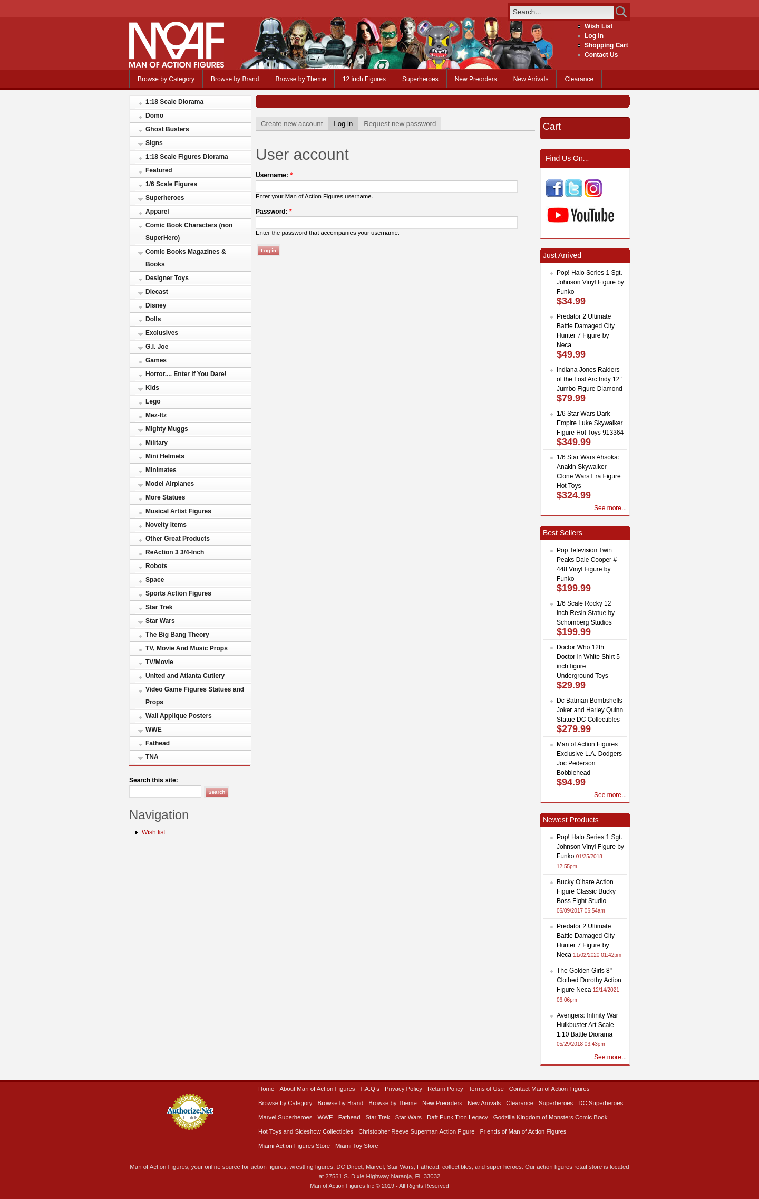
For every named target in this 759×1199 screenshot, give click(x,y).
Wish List (598, 26)
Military (156, 442)
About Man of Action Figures (317, 1089)
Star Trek (158, 607)
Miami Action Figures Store (294, 1146)
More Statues (165, 497)
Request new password (400, 124)
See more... (610, 508)
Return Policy (445, 1089)
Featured (158, 170)
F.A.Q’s (370, 1089)
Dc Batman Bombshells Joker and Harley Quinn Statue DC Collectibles (590, 710)
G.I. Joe (156, 346)
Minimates (161, 470)
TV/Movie (159, 662)
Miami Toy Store (356, 1146)
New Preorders (476, 79)
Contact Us (601, 55)
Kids (152, 387)
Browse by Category (166, 79)
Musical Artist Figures (178, 511)
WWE (153, 729)
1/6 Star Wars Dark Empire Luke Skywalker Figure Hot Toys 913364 (590, 423)
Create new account (292, 124)
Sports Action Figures (178, 593)
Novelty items (166, 525)
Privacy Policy (403, 1089)
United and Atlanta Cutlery (185, 675)
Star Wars (160, 621)
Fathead (157, 743)
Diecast (156, 291)
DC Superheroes (600, 1103)
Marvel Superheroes (285, 1117)
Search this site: (153, 780)
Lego (153, 401)
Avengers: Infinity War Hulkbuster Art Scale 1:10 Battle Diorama (587, 1025)
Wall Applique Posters (178, 716)
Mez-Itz (156, 415)
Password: (274, 211)
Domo (154, 115)
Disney (155, 305)
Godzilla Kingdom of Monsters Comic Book (550, 1117)
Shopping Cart (606, 45)
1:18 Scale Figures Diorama (186, 156)
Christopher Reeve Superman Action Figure (416, 1131)
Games (156, 360)
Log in (594, 36)
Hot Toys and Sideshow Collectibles (305, 1131)
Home (266, 1089)
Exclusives (161, 333)
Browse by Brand (235, 79)
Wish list (154, 832)
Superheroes (420, 79)
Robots (156, 566)
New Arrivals (531, 79)
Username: (274, 175)
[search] (561, 12)
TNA (152, 757)
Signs (154, 143)
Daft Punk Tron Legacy (457, 1117)
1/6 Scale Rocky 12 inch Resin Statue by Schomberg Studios (586, 613)
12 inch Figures (364, 79)
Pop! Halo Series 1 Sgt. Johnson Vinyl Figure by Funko (590, 282)
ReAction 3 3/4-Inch (174, 552)
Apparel (157, 211)
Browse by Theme (300, 79)
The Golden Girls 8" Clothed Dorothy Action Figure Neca (589, 980)
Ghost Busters (167, 129)
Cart (552, 126)
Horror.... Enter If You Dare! (186, 374)
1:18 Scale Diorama (174, 101)
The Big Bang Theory (177, 634)
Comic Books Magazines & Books (185, 258)
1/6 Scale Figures (171, 184)
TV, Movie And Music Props (186, 648)
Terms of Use (486, 1089)
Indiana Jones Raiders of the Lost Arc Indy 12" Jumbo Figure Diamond (589, 379)
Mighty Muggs (166, 429)
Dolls (153, 319)
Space (154, 579)
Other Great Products (177, 538)
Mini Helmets (164, 456)
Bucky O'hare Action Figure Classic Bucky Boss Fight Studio (586, 891)
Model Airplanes (169, 483)
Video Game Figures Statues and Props (194, 696)
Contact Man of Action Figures (549, 1089)
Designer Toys (167, 278)
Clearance (579, 79)
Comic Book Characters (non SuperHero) (188, 232)
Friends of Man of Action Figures (523, 1131)
